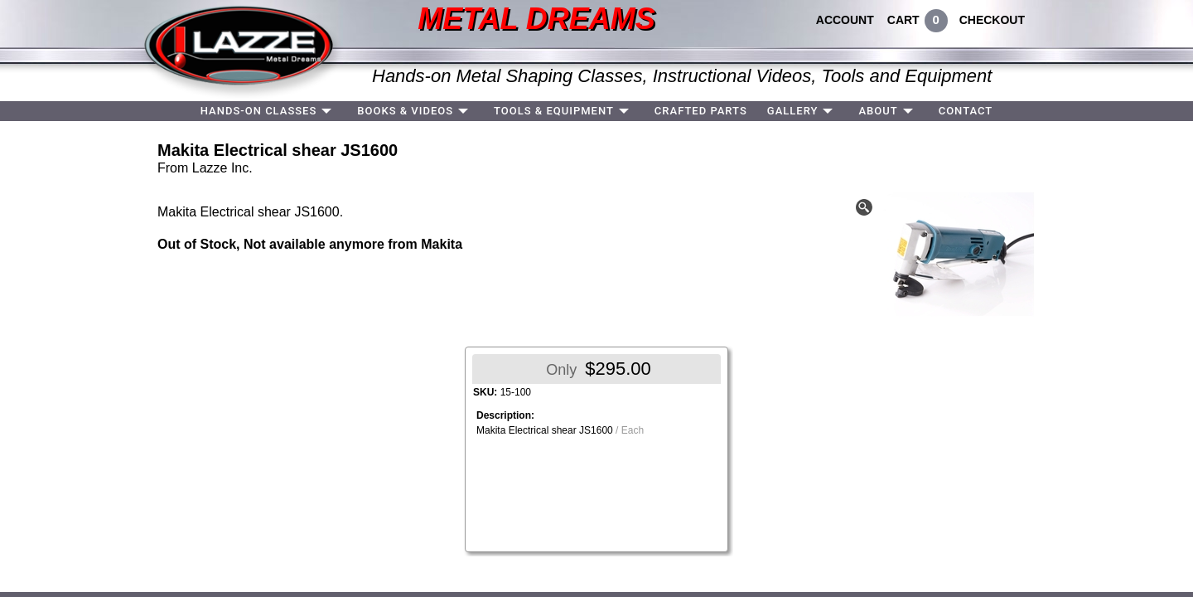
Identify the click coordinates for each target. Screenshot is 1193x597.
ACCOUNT (845, 20)
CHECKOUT (992, 20)
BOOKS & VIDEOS (405, 110)
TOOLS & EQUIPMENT (554, 110)
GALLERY (793, 110)
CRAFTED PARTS (700, 110)
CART (903, 20)
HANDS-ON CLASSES (258, 110)
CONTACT (966, 110)
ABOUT (877, 110)
